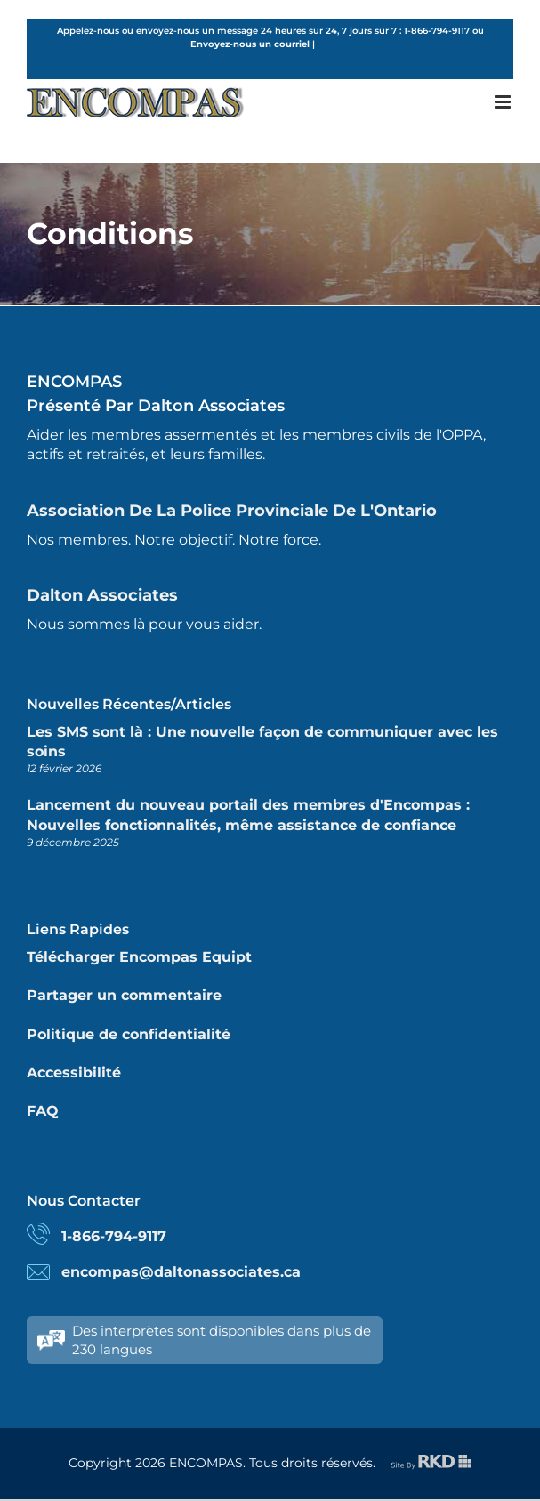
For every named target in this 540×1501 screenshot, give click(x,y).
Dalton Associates (102, 595)
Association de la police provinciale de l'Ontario (232, 511)
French (334, 44)
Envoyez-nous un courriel (250, 44)
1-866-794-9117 (113, 1236)
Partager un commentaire (124, 995)
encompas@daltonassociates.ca (181, 1271)
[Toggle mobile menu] (504, 102)
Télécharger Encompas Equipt (139, 956)
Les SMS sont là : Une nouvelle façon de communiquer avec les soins (262, 741)
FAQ (43, 1110)
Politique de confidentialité (128, 1034)
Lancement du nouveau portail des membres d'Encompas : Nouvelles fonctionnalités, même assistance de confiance (248, 814)
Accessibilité (74, 1072)
